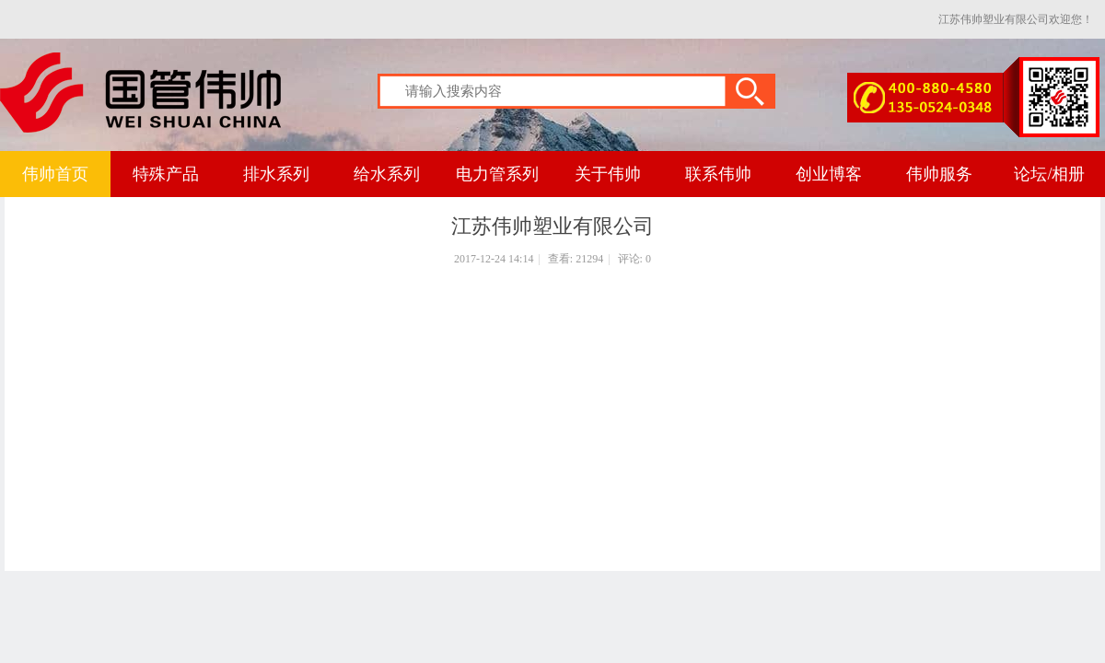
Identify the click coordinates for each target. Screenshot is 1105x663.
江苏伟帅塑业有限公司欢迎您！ (1015, 19)
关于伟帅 (608, 174)
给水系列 (387, 174)
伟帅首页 (55, 174)
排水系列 (276, 174)
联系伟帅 (718, 174)
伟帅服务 (939, 174)
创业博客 (829, 174)
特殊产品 (166, 174)
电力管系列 (497, 174)
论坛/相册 (1049, 174)
